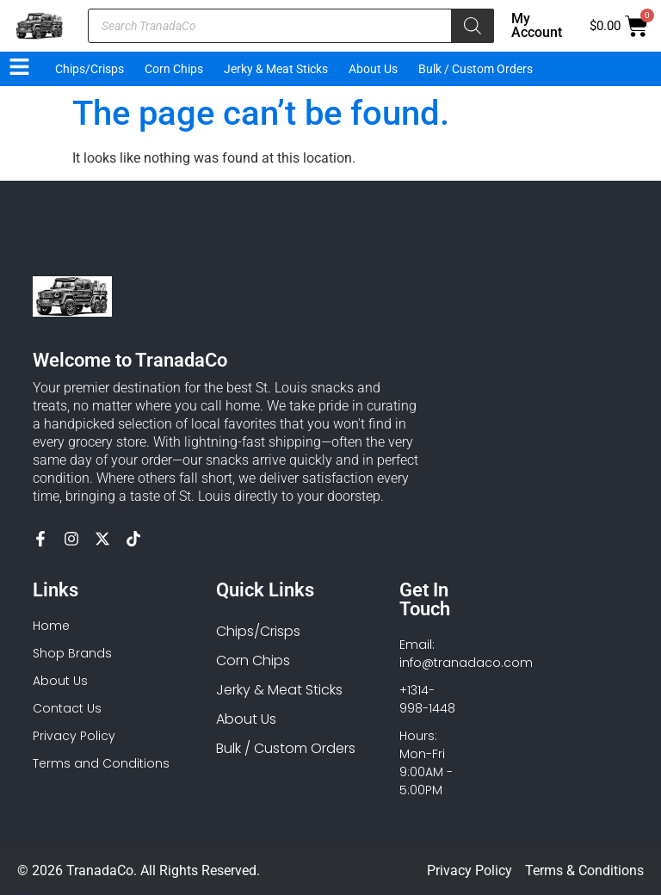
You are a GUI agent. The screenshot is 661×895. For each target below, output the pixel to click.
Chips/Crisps (89, 69)
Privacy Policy (469, 870)
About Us (373, 69)
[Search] (472, 26)
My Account (536, 25)
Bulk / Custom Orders (475, 69)
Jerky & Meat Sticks (276, 69)
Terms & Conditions (584, 870)
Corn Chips (174, 69)
